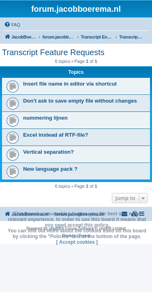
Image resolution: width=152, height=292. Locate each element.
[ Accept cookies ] (77, 242)
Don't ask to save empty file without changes (80, 101)
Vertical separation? (48, 152)
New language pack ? (50, 169)
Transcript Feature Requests (53, 52)
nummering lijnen (45, 118)
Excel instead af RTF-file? (55, 135)
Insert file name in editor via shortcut (70, 84)
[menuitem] (12, 25)
